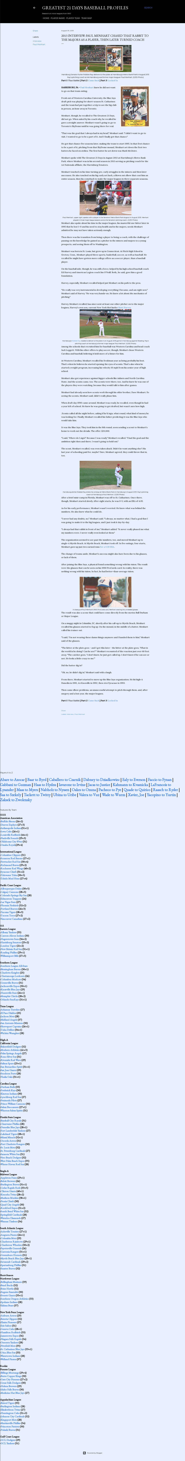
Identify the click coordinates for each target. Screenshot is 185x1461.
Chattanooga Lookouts (13, 976)
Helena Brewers (9, 1386)
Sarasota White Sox (10, 1154)
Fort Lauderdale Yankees (13, 1130)
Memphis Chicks (9, 996)
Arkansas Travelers (10, 1009)
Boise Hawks (7, 1288)
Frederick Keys (8, 1090)
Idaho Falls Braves (10, 1389)
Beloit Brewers (8, 1181)
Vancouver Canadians (12, 919)
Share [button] (35, 31)
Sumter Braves (8, 1268)
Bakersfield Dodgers (11, 1046)
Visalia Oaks (7, 1077)
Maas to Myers (27, 789)
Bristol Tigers (7, 1403)
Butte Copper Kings (11, 1376)
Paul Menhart (39, 44)
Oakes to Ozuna (84, 789)
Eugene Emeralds (9, 1292)
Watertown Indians (10, 1356)
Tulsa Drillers (7, 1029)
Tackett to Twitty (37, 794)
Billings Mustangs (10, 1372)
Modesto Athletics (10, 1050)
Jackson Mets (7, 1016)
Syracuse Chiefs (9, 871)
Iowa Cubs (6, 831)
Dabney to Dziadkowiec (101, 779)
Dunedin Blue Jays (10, 1127)
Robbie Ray (76, 341)
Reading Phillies (9, 952)
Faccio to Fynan (160, 779)
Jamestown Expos (10, 1335)
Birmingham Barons (11, 969)
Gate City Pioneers (10, 1379)
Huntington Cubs (10, 1413)
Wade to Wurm (113, 794)
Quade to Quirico (137, 789)
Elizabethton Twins (10, 1409)
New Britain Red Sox (11, 949)
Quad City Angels (10, 1204)
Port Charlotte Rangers (13, 1144)
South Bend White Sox (12, 1211)
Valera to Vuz (89, 794)
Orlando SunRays (10, 999)
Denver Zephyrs (9, 824)
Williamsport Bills (9, 955)
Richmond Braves (10, 865)
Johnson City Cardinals (13, 1416)
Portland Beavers (9, 908)
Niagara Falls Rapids (11, 1339)
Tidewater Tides (9, 875)
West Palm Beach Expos (13, 1161)
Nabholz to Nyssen (55, 789)
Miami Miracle (8, 1137)
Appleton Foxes (9, 1177)
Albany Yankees (8, 932)
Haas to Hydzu (45, 784)
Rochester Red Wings (12, 868)
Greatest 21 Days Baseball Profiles (85, 8)
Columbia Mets (8, 1238)
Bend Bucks (7, 1285)
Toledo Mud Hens (10, 878)
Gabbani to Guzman (15, 784)
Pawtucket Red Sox (11, 861)
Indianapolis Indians (11, 828)
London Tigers (8, 945)
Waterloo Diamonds (11, 1218)
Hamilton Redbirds (11, 1332)
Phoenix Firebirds (10, 905)
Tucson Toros (8, 915)
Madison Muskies (10, 1198)
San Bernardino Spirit (11, 1066)
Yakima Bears (7, 1305)
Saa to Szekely (10, 794)
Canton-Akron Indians (12, 935)
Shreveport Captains (11, 1026)
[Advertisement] (105, 740)
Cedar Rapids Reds (10, 1187)
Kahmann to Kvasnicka (130, 784)
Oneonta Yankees (9, 1342)
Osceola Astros (8, 1140)
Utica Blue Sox (8, 1352)
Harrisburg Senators (11, 942)
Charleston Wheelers (11, 1245)
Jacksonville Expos (10, 986)
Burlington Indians (10, 1406)
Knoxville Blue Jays (10, 989)
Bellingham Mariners (11, 1282)
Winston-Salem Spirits (12, 1110)
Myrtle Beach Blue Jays (12, 1258)
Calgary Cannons (9, 892)
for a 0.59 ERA (107, 547)
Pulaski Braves (8, 1430)
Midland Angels (9, 1019)
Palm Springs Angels (11, 1053)
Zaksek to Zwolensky (16, 799)
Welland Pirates (8, 1359)
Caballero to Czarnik (65, 779)
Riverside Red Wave (11, 1060)
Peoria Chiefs (7, 1201)
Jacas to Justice (99, 784)
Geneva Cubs (7, 1329)
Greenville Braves (9, 982)
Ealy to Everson (133, 779)
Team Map (85, 18)
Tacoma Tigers (8, 912)
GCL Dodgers (8, 1440)
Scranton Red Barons (12, 858)
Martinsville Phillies (10, 1423)
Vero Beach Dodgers (11, 1157)
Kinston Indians (9, 1093)
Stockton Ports (8, 1073)
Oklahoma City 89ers (11, 841)
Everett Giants (8, 1295)
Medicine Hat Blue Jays (13, 1393)
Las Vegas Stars (8, 902)
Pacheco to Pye (109, 789)
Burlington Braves (10, 1184)
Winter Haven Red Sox (12, 1164)
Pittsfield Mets (8, 1345)
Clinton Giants (8, 1191)
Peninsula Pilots (9, 1100)
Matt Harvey (124, 307)
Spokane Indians (9, 1302)
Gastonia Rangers (10, 1251)
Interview (37, 41)
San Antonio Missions (12, 1023)
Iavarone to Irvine (72, 784)
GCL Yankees (7, 1443)
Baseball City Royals (11, 1120)
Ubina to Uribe (64, 794)
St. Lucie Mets (8, 1147)
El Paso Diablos (8, 1013)
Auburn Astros (8, 1315)
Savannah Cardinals (11, 1261)
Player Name (57, 18)
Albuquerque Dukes (11, 888)
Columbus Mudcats (11, 979)
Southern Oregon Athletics (15, 1298)
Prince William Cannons (13, 1103)
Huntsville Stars (9, 992)
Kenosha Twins (8, 1194)
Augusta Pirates (9, 1235)
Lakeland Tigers (9, 1134)
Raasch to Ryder (165, 789)
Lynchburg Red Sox (11, 1097)
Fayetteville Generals (11, 1248)
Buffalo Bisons (8, 821)
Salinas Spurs (7, 1063)
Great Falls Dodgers (11, 1382)
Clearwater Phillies (10, 1124)
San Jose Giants (8, 1070)
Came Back (93, 80)
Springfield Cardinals (11, 1214)
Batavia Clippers (9, 1319)
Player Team (72, 18)
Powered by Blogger (92, 1453)
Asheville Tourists (10, 1231)
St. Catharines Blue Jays (13, 1349)
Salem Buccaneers (10, 1107)
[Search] (148, 8)
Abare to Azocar (12, 779)
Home (45, 18)
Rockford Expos (9, 1208)
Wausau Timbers (9, 1221)
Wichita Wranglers (10, 1033)
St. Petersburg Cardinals (13, 1150)
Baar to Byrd (36, 779)
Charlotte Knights (10, 972)
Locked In (113, 80)
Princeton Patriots (10, 1426)
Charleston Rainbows (12, 1241)
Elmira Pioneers (8, 1322)
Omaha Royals (8, 845)
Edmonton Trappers (11, 898)
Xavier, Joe (136, 794)
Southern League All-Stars (14, 966)
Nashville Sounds (9, 838)
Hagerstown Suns (10, 939)
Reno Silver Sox (8, 1056)
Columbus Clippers (11, 855)
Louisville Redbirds (10, 834)
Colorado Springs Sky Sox (14, 895)
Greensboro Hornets (11, 1255)
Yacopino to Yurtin (161, 794)
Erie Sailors (6, 1325)
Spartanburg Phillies (11, 1265)
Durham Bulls (8, 1087)
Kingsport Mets (9, 1419)
